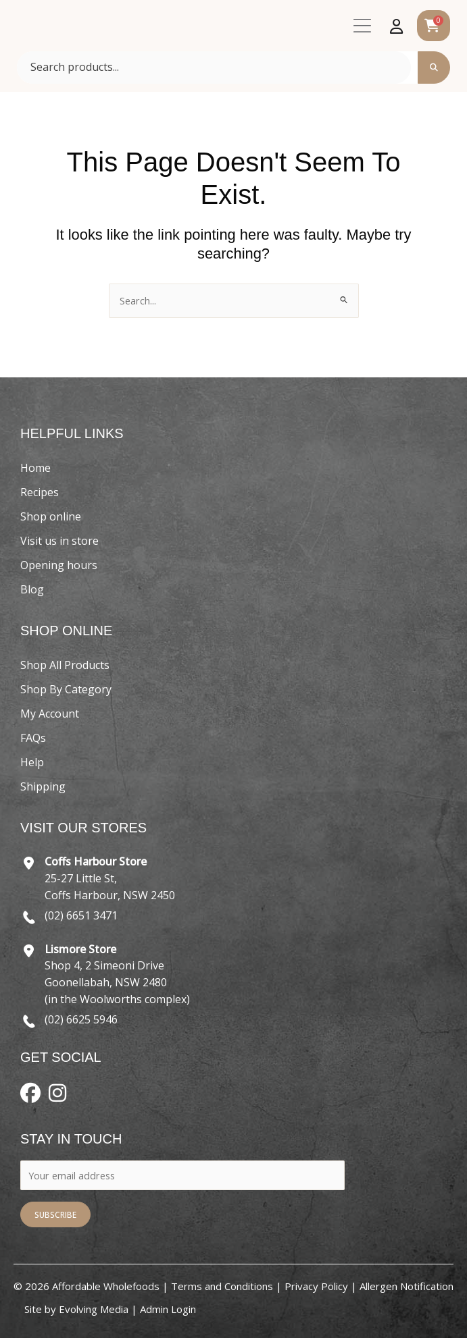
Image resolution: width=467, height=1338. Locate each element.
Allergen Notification (406, 1286)
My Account (49, 713)
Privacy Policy (316, 1286)
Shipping (43, 786)
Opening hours (58, 565)
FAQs (33, 737)
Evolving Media (93, 1309)
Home (35, 467)
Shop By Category (66, 689)
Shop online (50, 516)
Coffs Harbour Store (96, 861)
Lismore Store (80, 949)
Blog (32, 589)
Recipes (39, 492)
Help (32, 762)
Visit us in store (59, 540)
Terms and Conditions (222, 1286)
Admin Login (168, 1309)
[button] (362, 29)
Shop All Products (64, 665)
